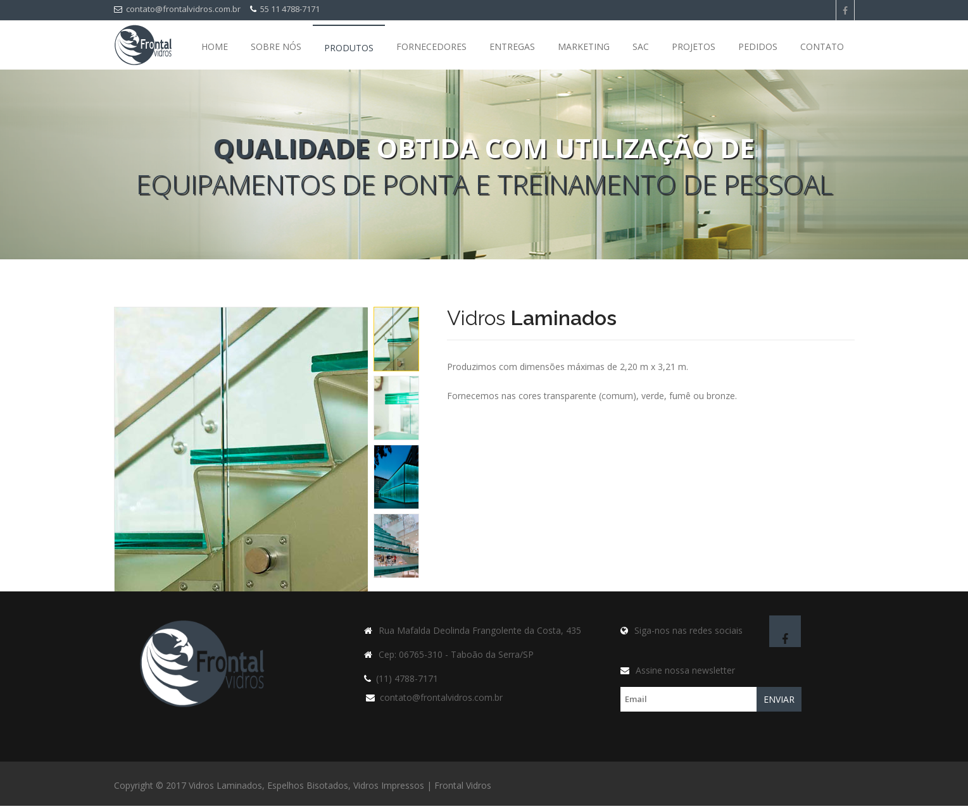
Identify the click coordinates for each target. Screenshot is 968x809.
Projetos (693, 46)
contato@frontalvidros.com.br (177, 9)
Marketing (584, 46)
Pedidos (757, 46)
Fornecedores (431, 46)
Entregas (512, 46)
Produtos (349, 48)
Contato (822, 46)
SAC (640, 46)
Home (214, 46)
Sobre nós (276, 46)
